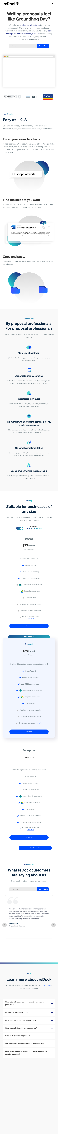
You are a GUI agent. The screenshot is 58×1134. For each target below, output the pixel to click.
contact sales (45, 985)
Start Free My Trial (35, 848)
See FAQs (30, 618)
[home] (11, 3)
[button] (52, 3)
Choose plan (29, 626)
